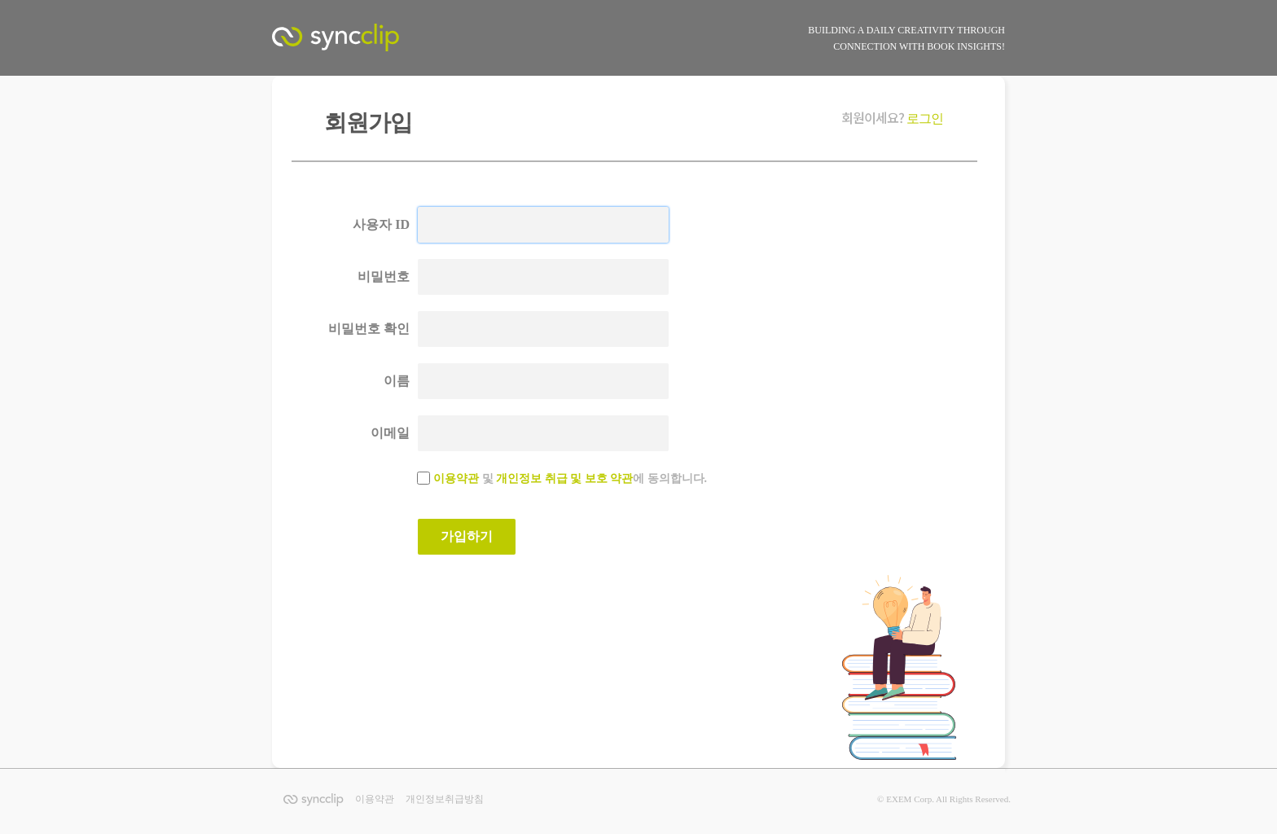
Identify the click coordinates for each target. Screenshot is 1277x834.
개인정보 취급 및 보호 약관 (564, 478)
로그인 (924, 118)
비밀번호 (384, 276)
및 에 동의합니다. (570, 478)
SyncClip (353, 41)
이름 (397, 381)
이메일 (390, 433)
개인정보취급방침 (445, 799)
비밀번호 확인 (369, 329)
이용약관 (456, 478)
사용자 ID (381, 224)
